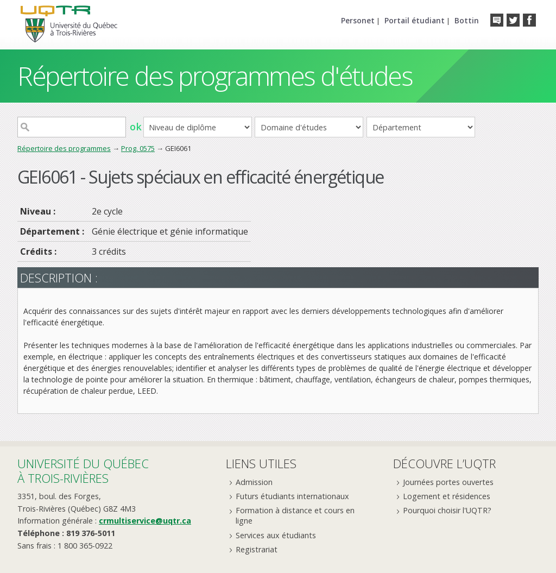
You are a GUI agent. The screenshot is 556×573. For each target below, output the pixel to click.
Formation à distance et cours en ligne (295, 515)
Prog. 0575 (138, 148)
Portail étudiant (414, 20)
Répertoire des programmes (64, 148)
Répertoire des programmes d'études (214, 75)
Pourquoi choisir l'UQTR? (447, 510)
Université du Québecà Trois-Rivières (83, 470)
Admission (254, 482)
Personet (358, 20)
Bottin (466, 20)
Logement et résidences (446, 496)
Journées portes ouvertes (448, 482)
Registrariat (256, 549)
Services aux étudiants (276, 535)
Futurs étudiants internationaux (292, 496)
